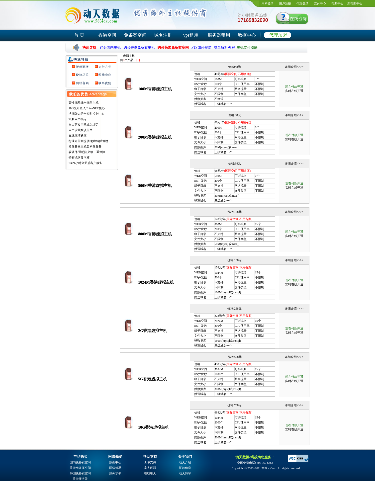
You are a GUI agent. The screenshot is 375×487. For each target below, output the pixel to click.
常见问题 (150, 468)
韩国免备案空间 (80, 473)
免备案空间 (135, 35)
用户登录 (268, 3)
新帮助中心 (354, 3)
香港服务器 (80, 479)
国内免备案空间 (80, 462)
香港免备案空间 (80, 468)
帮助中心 (337, 3)
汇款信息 (185, 468)
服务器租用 (219, 35)
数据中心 (247, 35)
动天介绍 (185, 462)
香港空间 (107, 35)
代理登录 (302, 3)
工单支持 (150, 462)
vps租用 (190, 35)
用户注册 (285, 3)
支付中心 (320, 3)
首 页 (79, 35)
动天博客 (185, 473)
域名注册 (163, 35)
